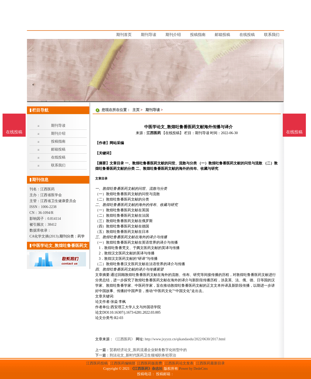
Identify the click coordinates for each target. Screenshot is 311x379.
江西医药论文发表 (179, 363)
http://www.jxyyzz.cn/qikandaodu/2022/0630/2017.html (185, 339)
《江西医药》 (124, 339)
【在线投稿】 (172, 133)
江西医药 (154, 133)
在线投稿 (294, 132)
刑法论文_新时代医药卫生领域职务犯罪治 (143, 355)
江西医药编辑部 (122, 363)
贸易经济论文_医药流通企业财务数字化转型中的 (148, 350)
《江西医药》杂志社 (146, 369)
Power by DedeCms (193, 369)
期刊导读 (152, 110)
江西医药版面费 (149, 363)
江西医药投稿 (97, 363)
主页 (136, 110)
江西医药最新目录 (210, 363)
